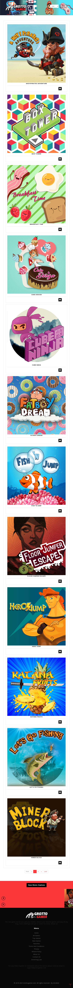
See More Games (36, 885)
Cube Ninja (36, 365)
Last (45, 871)
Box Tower (36, 154)
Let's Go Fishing (36, 787)
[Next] (41, 871)
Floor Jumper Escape (36, 576)
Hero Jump (36, 646)
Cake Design (36, 294)
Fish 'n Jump (36, 505)
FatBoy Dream (36, 435)
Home (8, 14)
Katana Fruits (36, 717)
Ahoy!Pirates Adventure (36, 83)
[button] (3, 898)
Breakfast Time (36, 224)
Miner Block (36, 857)
